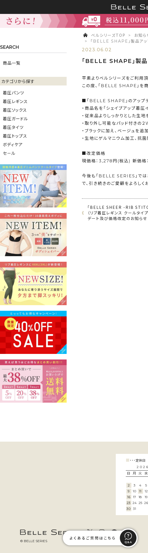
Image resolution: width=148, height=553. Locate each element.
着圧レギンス (15, 101)
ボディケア (13, 144)
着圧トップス (15, 136)
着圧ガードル (15, 118)
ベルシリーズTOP (108, 35)
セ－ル (9, 153)
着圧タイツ (13, 127)
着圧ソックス (15, 110)
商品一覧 (12, 63)
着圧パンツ (13, 93)
